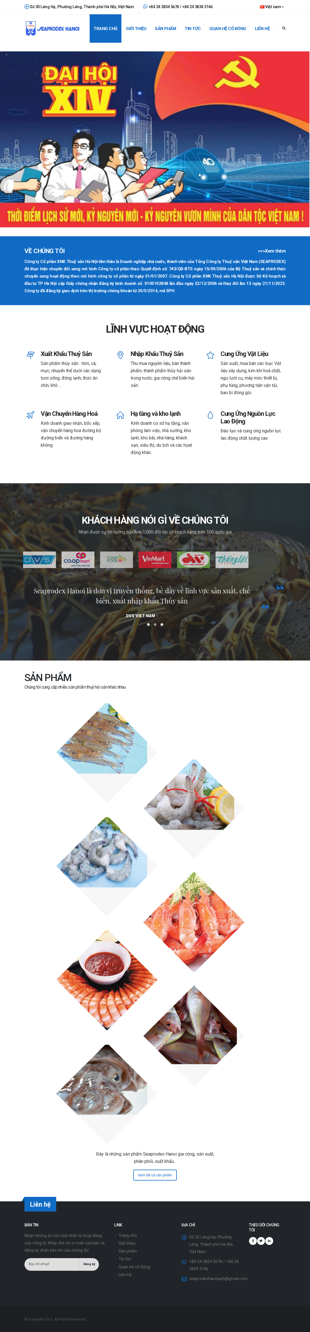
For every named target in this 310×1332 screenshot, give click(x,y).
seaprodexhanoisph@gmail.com (218, 1278)
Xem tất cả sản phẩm (155, 1175)
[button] (148, 624)
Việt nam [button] (272, 6)
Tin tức (193, 28)
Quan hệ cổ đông (227, 28)
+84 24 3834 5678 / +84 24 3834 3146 (177, 6)
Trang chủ (105, 28)
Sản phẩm (165, 28)
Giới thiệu (136, 28)
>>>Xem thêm (272, 251)
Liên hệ (262, 28)
